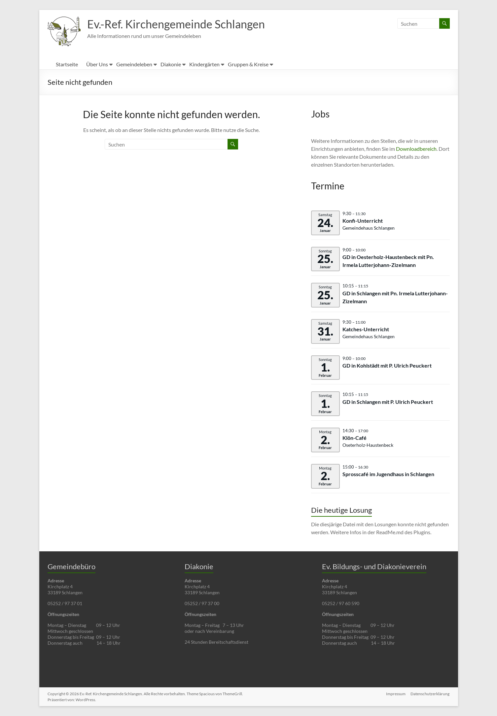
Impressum (396, 693)
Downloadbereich (416, 149)
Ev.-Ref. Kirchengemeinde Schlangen (181, 24)
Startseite (67, 64)
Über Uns (97, 64)
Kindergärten (204, 64)
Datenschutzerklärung (430, 693)
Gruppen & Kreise (248, 64)
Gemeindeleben (134, 64)
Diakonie (170, 64)
